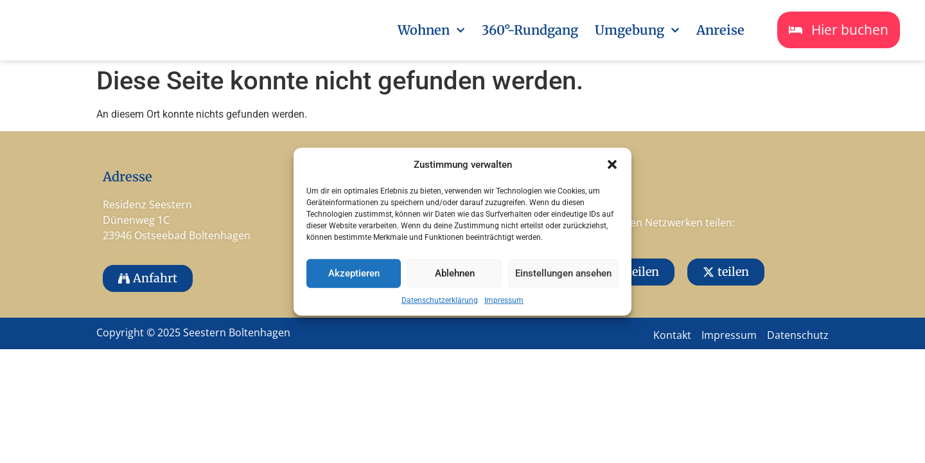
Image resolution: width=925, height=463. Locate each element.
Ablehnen (455, 273)
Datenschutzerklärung (439, 299)
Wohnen (431, 30)
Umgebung (637, 30)
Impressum (504, 299)
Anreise (720, 30)
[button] (612, 164)
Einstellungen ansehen (563, 273)
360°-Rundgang (530, 30)
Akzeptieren (354, 273)
